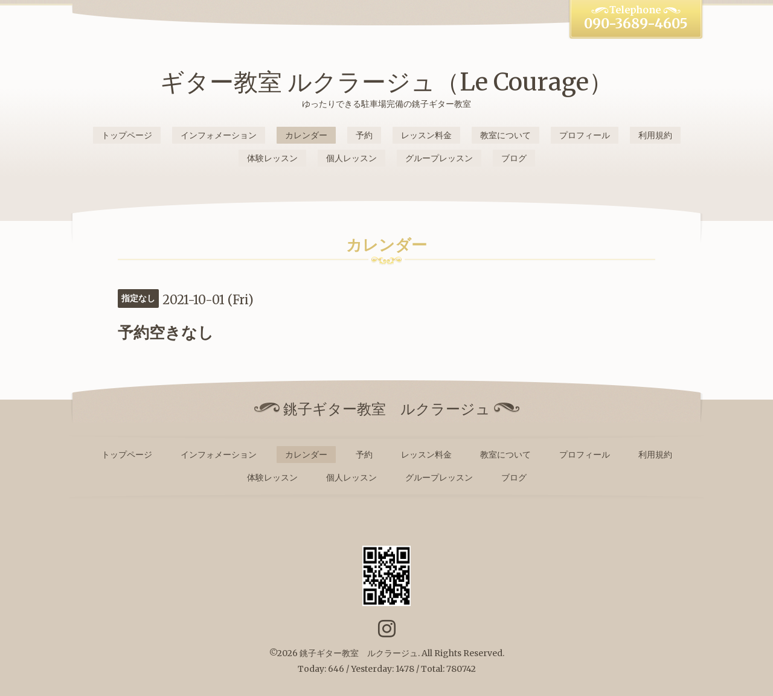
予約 (364, 135)
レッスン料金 (426, 135)
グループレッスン (439, 158)
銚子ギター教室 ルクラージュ (359, 653)
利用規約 (655, 135)
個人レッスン (351, 158)
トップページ (126, 135)
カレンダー (306, 135)
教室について (505, 135)
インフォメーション (219, 135)
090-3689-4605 (636, 23)
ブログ (514, 158)
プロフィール (584, 135)
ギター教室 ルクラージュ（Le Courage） (386, 82)
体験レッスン (272, 158)
